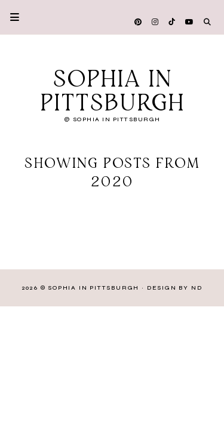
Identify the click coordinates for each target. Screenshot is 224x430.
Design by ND (174, 287)
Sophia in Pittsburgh (112, 92)
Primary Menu (9, 17)
